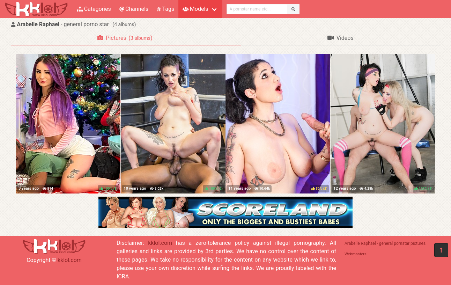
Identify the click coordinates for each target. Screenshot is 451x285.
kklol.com (70, 260)
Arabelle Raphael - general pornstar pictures (385, 243)
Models (195, 9)
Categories (94, 9)
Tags (165, 9)
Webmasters (356, 254)
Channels (133, 9)
